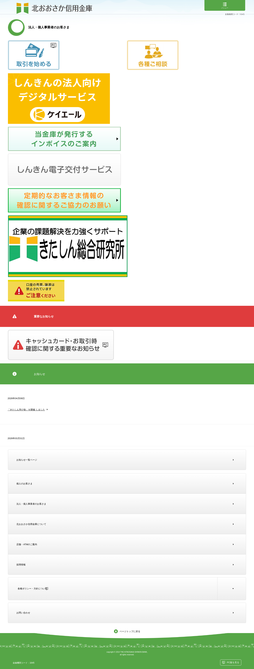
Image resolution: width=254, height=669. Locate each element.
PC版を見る (233, 662)
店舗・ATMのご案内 (26, 544)
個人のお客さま (24, 483)
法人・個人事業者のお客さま (31, 504)
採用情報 (21, 564)
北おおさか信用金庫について (31, 524)
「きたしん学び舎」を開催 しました (26, 409)
